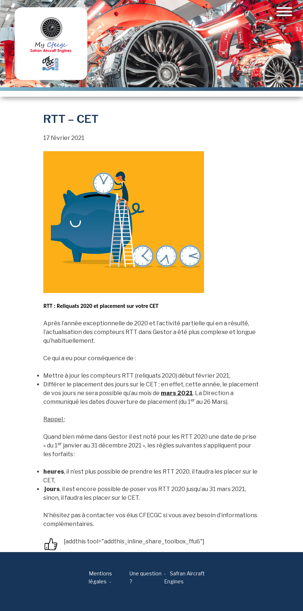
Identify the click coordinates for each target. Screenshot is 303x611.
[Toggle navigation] (284, 12)
